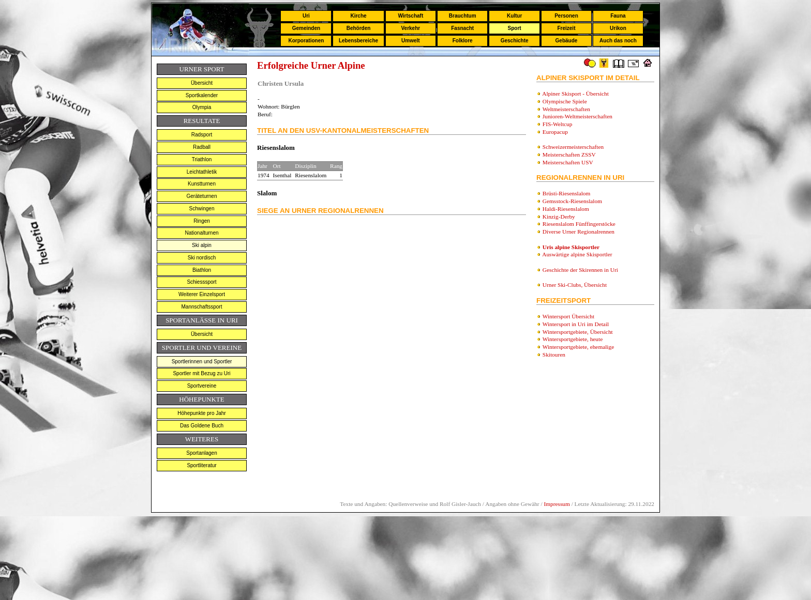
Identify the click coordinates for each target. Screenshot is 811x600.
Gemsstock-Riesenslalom (572, 201)
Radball (202, 147)
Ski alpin (202, 245)
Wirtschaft (410, 16)
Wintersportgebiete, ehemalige (578, 347)
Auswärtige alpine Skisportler (577, 254)
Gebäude (566, 40)
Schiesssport (201, 282)
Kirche (358, 16)
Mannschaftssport (202, 307)
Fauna (617, 16)
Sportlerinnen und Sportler (202, 361)
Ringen (201, 221)
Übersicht (202, 83)
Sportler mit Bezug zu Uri (201, 373)
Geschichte (515, 40)
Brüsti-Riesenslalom (567, 193)
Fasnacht (462, 28)
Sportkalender (202, 95)
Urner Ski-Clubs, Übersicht (575, 285)
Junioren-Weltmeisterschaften (577, 116)
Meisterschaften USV (568, 162)
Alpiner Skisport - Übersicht (575, 93)
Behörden (359, 28)
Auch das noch (618, 40)
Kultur (514, 16)
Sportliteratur (201, 465)
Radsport (202, 134)
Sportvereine (202, 386)
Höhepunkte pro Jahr (201, 413)
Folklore (463, 40)
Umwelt (410, 40)
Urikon (618, 28)
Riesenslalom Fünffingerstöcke (579, 224)
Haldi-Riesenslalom (566, 209)
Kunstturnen (202, 184)
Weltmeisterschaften (566, 109)
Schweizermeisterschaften (573, 147)
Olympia (202, 107)
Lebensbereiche (358, 40)
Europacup (555, 132)
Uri (306, 16)
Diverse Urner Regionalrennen (578, 231)
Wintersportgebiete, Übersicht (578, 332)
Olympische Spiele (565, 101)
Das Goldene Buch (201, 425)
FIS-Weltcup (558, 124)
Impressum (556, 504)
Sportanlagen (201, 453)
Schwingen (202, 208)
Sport (514, 28)
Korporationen (306, 40)
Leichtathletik (202, 172)
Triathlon (202, 159)
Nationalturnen (201, 233)
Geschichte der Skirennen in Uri (580, 270)
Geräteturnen (202, 196)
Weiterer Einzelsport (201, 294)
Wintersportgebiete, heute (573, 339)
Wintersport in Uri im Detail (576, 324)
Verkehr (410, 28)
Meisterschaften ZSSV (569, 154)
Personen (566, 16)
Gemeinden (306, 28)
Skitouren (554, 354)
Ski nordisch (202, 257)
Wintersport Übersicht (569, 316)
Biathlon (201, 270)
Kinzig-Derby (559, 216)
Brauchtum (462, 16)
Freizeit (566, 28)
